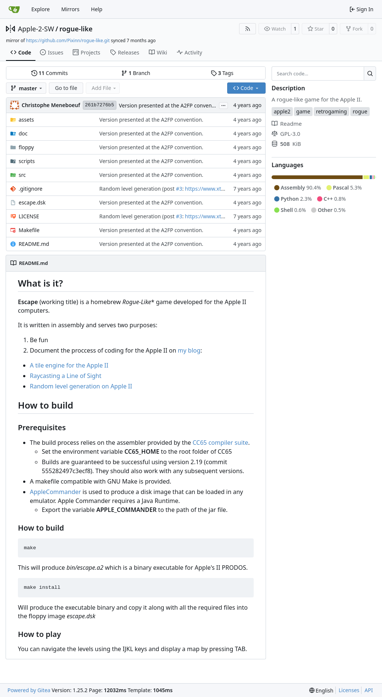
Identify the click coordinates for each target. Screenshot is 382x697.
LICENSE (29, 216)
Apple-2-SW (36, 28)
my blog (189, 350)
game (303, 111)
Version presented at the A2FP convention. (171, 105)
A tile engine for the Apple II (69, 365)
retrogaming (331, 111)
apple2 (282, 111)
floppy (26, 147)
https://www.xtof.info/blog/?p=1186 (228, 188)
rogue (360, 111)
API (368, 690)
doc (23, 133)
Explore (40, 9)
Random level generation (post (137, 188)
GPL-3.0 (286, 133)
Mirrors (70, 9)
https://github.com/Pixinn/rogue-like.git (68, 40)
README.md (34, 243)
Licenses (349, 690)
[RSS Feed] (247, 28)
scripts (27, 161)
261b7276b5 (99, 105)
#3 (179, 188)
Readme (287, 123)
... (223, 104)
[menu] (321, 690)
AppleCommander (55, 492)
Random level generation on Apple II (81, 386)
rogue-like (76, 28)
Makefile (29, 230)
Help (97, 9)
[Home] (14, 9)
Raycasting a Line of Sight (65, 376)
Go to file (66, 87)
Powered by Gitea (28, 690)
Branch (135, 72)
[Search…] (370, 73)
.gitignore (31, 188)
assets (26, 119)
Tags (222, 72)
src (22, 174)
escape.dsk (32, 202)
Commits (49, 72)
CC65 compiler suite (220, 442)
